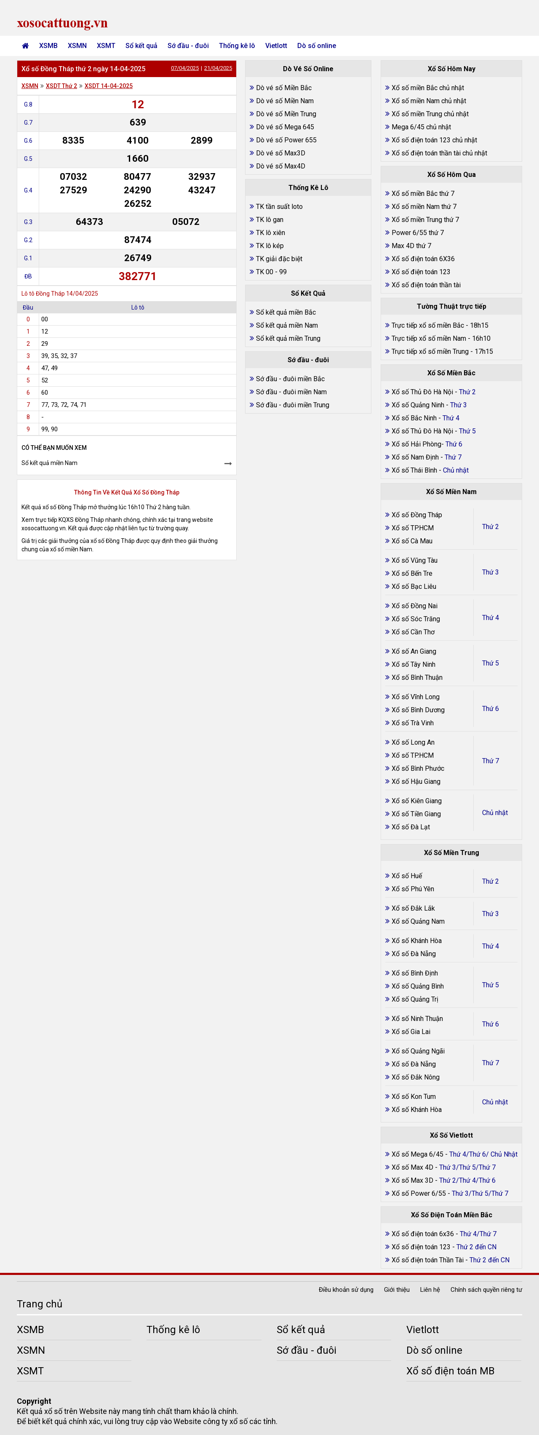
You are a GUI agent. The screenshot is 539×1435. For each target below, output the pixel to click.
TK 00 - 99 (271, 272)
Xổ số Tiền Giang (416, 814)
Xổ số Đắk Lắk (413, 908)
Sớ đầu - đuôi (188, 46)
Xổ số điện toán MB (450, 1371)
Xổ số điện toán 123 (421, 272)
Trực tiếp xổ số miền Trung (430, 351)
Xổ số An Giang (414, 651)
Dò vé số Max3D (280, 153)
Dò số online (316, 46)
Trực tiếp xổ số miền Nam (429, 338)
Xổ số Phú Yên (413, 889)
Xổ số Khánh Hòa (417, 941)
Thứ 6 (490, 709)
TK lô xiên (270, 233)
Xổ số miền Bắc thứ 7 (423, 194)
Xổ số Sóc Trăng (416, 619)
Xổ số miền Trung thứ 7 (425, 220)
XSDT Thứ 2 (61, 86)
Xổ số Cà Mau (412, 541)
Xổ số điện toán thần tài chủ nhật (439, 153)
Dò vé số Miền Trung (286, 114)
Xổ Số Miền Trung (451, 853)
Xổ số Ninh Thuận (417, 1019)
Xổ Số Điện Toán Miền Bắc (451, 1215)
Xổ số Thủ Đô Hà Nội (422, 392)
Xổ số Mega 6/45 (417, 1154)
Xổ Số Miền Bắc (451, 373)
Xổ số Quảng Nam (418, 921)
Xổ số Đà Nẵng (414, 954)
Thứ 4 (490, 618)
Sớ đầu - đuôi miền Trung (292, 405)
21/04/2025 (218, 68)
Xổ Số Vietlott (451, 1135)
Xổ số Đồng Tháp (417, 515)
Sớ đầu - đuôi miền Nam (291, 392)
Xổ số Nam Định (416, 457)
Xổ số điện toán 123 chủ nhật (434, 140)
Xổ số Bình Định (415, 973)
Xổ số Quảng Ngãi (418, 1051)
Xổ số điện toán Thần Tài (428, 1260)
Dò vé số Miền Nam (285, 101)
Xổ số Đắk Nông (416, 1077)
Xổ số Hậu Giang (416, 782)
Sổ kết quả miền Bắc (286, 312)
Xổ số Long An (413, 742)
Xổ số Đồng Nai (415, 606)
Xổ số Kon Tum (414, 1097)
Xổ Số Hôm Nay (451, 69)
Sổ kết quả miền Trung (288, 338)
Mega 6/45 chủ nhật (421, 127)
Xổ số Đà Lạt (411, 827)
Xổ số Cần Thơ (413, 632)
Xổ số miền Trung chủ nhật (430, 114)
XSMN (77, 46)
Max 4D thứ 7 (411, 246)
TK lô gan (269, 220)
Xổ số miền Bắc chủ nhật (428, 88)
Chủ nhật (495, 813)
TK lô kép (270, 246)
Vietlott (276, 46)
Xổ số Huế (407, 876)
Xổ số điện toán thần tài (426, 285)
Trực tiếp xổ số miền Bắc (428, 325)
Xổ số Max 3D (413, 1180)
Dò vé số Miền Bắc (284, 88)
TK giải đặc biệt (279, 259)
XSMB (48, 46)
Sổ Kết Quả (308, 293)
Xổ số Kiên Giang (417, 801)
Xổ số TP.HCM (413, 528)
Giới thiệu (397, 1289)
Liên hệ (430, 1289)
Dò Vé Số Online (308, 69)
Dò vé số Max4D (280, 166)
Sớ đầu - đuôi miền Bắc (290, 379)
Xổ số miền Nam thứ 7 (424, 207)
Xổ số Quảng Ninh (418, 405)
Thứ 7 (490, 761)
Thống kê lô (237, 46)
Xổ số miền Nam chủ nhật (429, 101)
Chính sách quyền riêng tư (486, 1289)
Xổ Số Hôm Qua (451, 175)
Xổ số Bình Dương (418, 710)
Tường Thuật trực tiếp (451, 306)
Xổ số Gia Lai (411, 1032)
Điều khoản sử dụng (346, 1289)
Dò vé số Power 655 (286, 140)
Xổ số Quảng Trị (415, 999)
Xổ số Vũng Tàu (415, 560)
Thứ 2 (490, 527)
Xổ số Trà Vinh (413, 723)
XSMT (106, 46)
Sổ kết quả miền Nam (49, 463)
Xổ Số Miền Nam (451, 492)
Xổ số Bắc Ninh (414, 418)
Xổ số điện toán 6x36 (423, 1234)
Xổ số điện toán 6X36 (423, 259)
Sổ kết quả (141, 46)
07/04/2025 (185, 68)
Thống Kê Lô (308, 188)
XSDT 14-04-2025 (109, 86)
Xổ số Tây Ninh (413, 664)
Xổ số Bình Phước (418, 768)
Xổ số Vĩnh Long (416, 697)
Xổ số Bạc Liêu (414, 587)
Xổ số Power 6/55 (420, 1193)
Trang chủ (39, 1304)
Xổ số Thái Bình (415, 470)
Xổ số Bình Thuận (417, 677)
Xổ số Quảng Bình (418, 986)
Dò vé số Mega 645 (285, 127)
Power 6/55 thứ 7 (418, 233)
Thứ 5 (490, 663)
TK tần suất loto (279, 207)
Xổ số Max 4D (413, 1167)
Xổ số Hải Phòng (416, 444)
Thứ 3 (490, 572)
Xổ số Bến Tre (412, 573)
